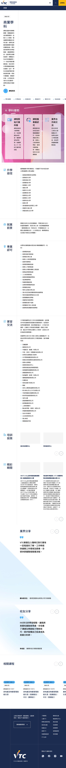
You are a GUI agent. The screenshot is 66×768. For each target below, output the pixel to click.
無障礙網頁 (56, 731)
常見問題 (55, 734)
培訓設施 (56, 99)
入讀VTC (44, 718)
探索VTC (44, 731)
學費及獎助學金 (46, 722)
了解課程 (44, 715)
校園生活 (44, 728)
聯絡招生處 (56, 715)
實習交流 (46, 99)
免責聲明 (55, 725)
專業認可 (36, 99)
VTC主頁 (44, 737)
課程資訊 (9, 91)
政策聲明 (55, 728)
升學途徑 (17, 99)
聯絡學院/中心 (57, 718)
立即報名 (62, 3)
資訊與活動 (45, 725)
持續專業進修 (45, 734)
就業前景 (27, 99)
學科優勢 (7, 99)
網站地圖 (55, 722)
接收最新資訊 (22, 724)
